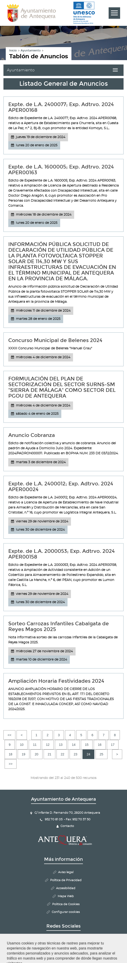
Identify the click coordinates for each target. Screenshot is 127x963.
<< (9, 735)
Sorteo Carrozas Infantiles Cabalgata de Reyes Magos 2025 (58, 626)
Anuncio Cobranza (31, 435)
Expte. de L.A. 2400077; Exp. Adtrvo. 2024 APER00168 (61, 107)
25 (101, 754)
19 (23, 754)
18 (10, 754)
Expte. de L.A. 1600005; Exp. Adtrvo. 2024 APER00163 (61, 170)
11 (35, 744)
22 (62, 754)
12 (48, 744)
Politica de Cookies (65, 904)
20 (36, 754)
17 (113, 744)
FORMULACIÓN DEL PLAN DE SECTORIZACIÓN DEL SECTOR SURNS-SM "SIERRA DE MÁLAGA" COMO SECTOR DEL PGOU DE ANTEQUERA (62, 387)
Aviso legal (65, 872)
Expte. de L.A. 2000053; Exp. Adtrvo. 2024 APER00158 (61, 554)
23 (75, 754)
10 (22, 744)
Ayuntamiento (31, 50)
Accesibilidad (65, 888)
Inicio (13, 50)
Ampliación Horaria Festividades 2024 (56, 681)
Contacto (67, 826)
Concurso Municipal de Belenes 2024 (55, 340)
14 (74, 744)
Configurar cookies (66, 912)
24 (88, 754)
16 (100, 744)
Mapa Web (66, 896)
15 (87, 744)
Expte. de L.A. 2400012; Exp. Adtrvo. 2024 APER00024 (60, 486)
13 (61, 744)
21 (49, 754)
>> (10, 764)
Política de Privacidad (66, 880)
